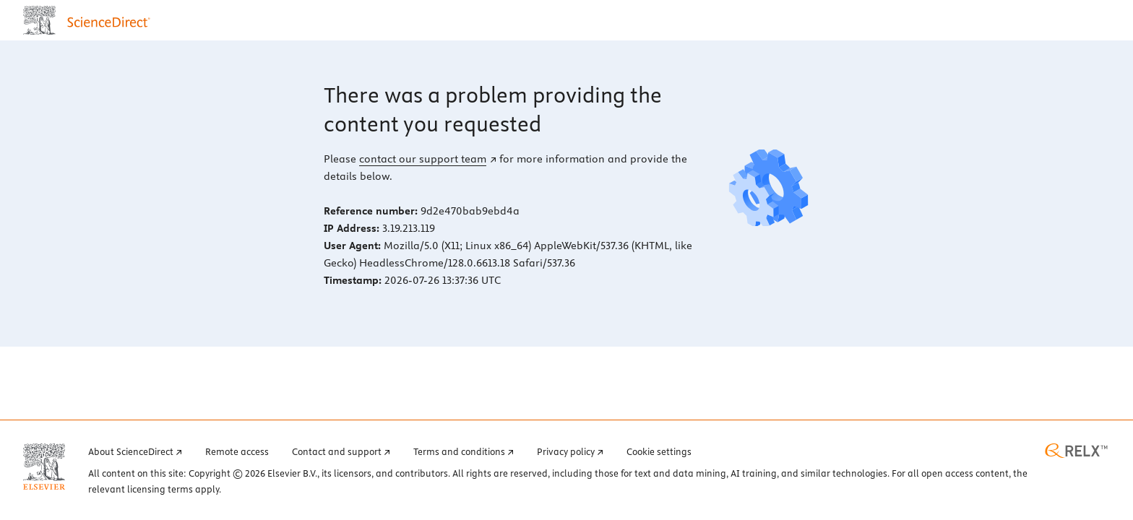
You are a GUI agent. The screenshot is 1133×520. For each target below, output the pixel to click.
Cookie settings (659, 451)
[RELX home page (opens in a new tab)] (1076, 450)
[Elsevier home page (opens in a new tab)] (44, 466)
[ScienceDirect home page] (90, 20)
